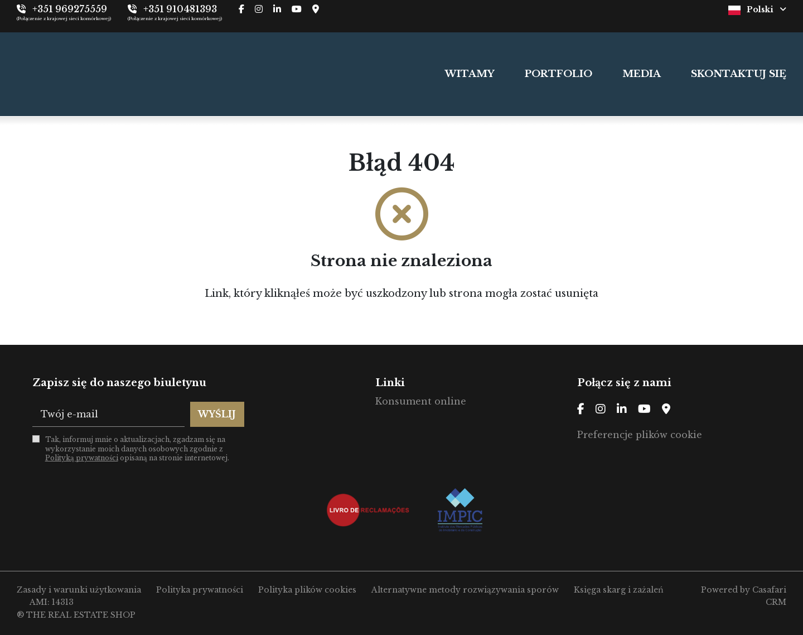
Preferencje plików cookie (639, 434)
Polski (757, 9)
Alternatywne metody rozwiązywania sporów (465, 590)
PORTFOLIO (558, 74)
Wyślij (217, 414)
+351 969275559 (69, 9)
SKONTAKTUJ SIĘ (738, 74)
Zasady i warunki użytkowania (79, 590)
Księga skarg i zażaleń (619, 590)
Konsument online (420, 401)
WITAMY (470, 74)
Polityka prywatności (199, 590)
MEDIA (641, 74)
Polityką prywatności (81, 458)
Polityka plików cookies (307, 590)
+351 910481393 (180, 9)
